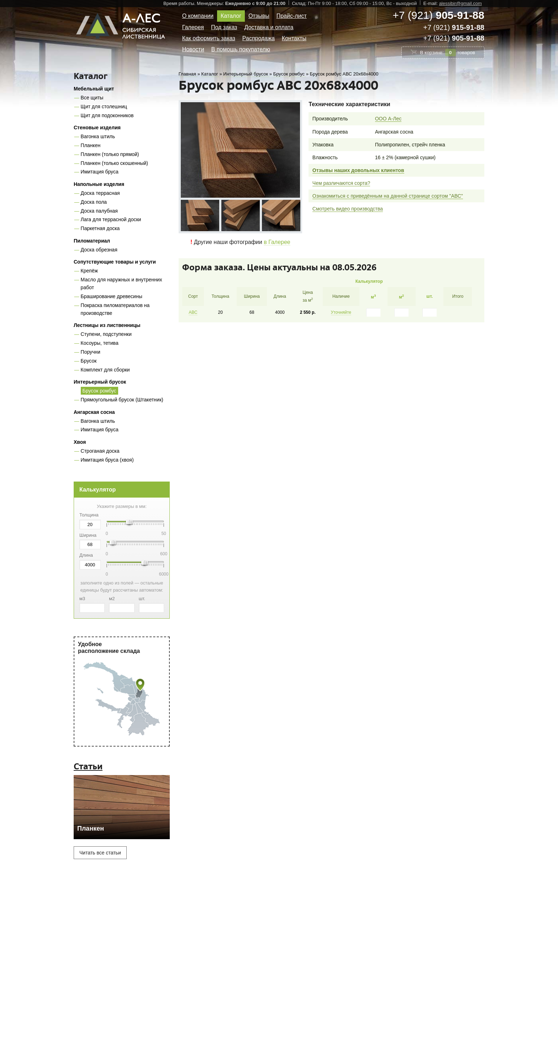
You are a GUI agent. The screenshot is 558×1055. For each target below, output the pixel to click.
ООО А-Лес (388, 118)
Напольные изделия (99, 184)
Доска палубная (99, 211)
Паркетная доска (100, 228)
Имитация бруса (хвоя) (107, 460)
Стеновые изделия (97, 127)
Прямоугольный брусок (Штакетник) (122, 399)
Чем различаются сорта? (341, 183)
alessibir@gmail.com (460, 3)
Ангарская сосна (94, 412)
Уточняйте (341, 312)
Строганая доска (100, 451)
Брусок (89, 361)
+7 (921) (438, 15)
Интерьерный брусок (100, 382)
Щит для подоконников (107, 115)
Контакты (294, 38)
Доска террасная (100, 193)
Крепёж (89, 271)
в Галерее (277, 242)
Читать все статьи (100, 853)
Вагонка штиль (98, 136)
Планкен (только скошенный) (114, 163)
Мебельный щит (94, 89)
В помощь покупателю (240, 49)
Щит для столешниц (104, 106)
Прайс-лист (292, 16)
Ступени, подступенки (106, 334)
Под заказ (224, 27)
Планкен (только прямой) (110, 154)
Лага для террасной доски (111, 219)
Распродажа (258, 38)
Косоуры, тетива (100, 343)
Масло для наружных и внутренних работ (121, 283)
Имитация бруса (100, 172)
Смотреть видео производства (347, 209)
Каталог (231, 16)
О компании (198, 16)
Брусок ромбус (99, 391)
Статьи (88, 766)
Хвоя (80, 442)
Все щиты (92, 97)
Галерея (193, 27)
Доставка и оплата (268, 27)
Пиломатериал (92, 241)
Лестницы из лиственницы (107, 325)
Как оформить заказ (208, 38)
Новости (193, 49)
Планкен (91, 145)
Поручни (90, 352)
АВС (193, 312)
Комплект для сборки (105, 370)
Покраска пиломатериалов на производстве (115, 309)
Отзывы (258, 16)
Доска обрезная (99, 250)
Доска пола (94, 202)
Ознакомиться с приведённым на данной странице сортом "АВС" (387, 196)
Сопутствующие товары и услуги (115, 262)
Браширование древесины (111, 296)
